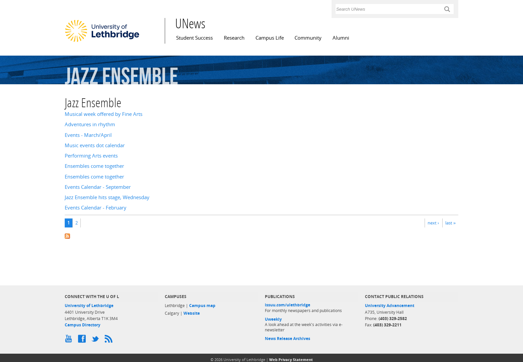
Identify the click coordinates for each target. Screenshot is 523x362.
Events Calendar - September (98, 186)
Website (191, 313)
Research (234, 37)
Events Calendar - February (95, 207)
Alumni (341, 37)
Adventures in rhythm (90, 124)
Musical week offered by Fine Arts (103, 114)
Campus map (202, 305)
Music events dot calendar (95, 145)
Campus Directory (82, 324)
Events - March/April (88, 135)
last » (450, 223)
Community (308, 37)
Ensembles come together (94, 166)
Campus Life (269, 37)
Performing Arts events (91, 155)
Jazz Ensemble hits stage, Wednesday (107, 197)
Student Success (194, 37)
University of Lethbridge (89, 305)
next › (433, 223)
